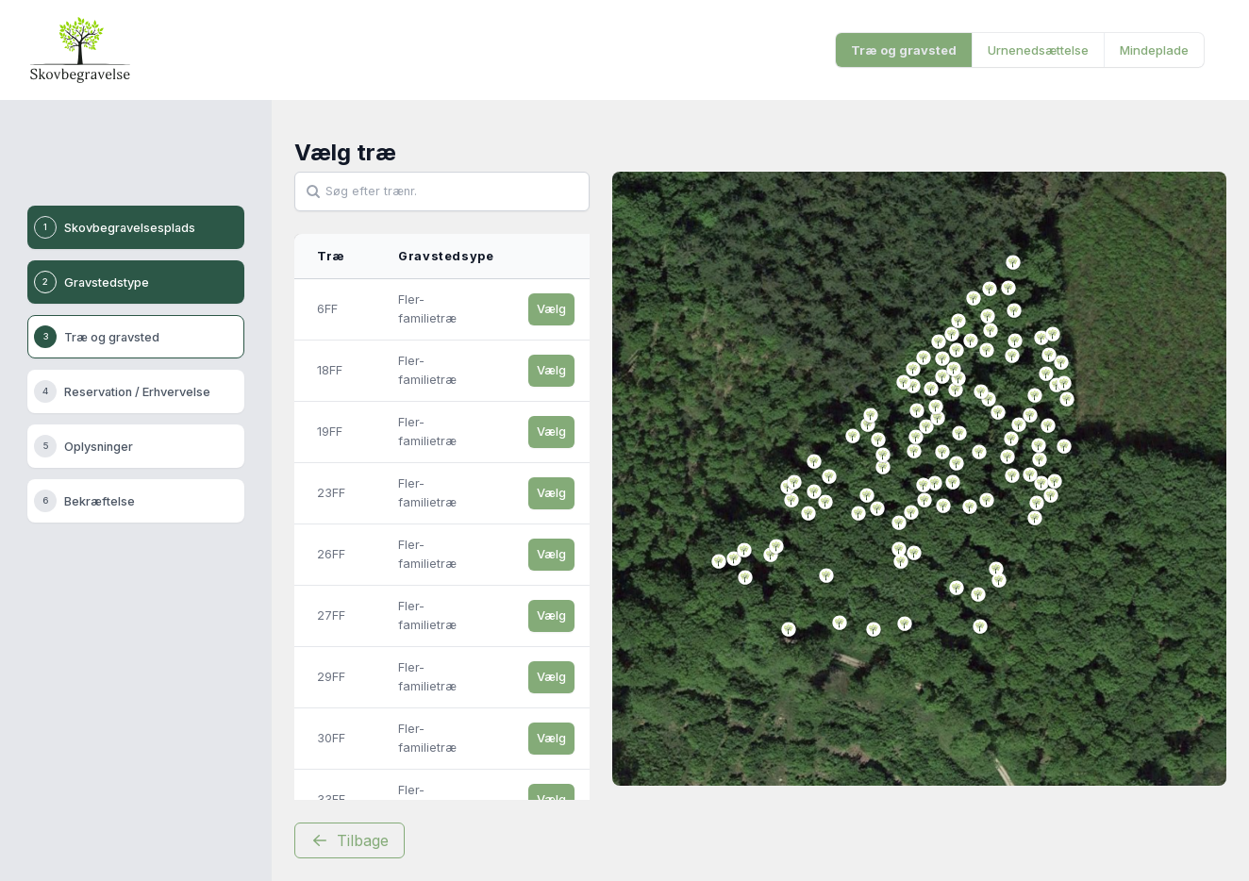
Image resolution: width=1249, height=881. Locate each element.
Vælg (551, 309)
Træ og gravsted (904, 50)
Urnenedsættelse (1038, 50)
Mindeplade (1154, 50)
